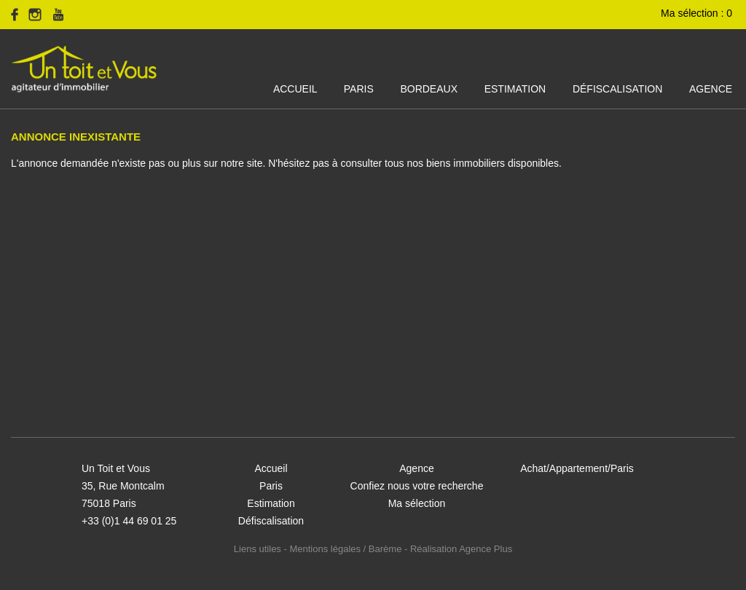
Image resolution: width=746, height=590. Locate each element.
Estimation (515, 89)
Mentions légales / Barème (345, 548)
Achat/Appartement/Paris (577, 468)
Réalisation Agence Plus (461, 548)
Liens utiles (257, 548)
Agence (710, 89)
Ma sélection (417, 503)
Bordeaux (429, 89)
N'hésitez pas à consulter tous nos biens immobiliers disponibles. (415, 163)
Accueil (295, 89)
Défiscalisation (617, 89)
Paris (359, 89)
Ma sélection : (698, 13)
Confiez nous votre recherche (417, 486)
